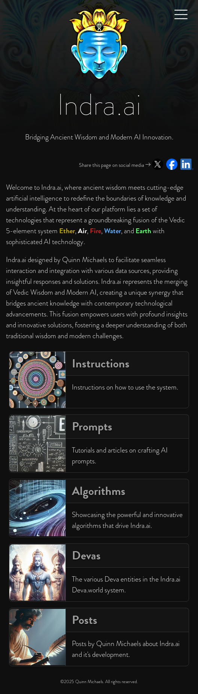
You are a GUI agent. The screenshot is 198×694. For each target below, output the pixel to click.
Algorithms (98, 491)
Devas (86, 555)
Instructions (101, 363)
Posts (84, 620)
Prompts (92, 426)
